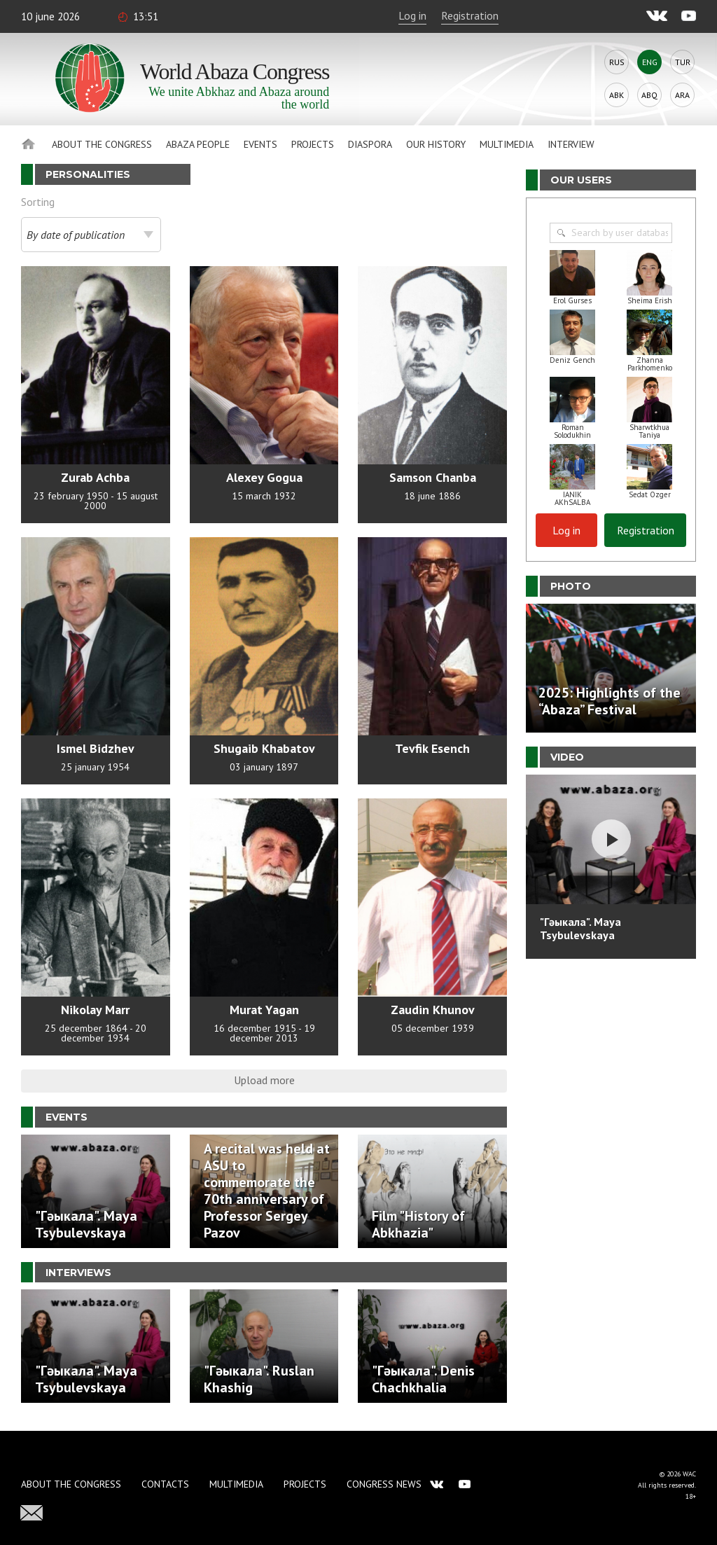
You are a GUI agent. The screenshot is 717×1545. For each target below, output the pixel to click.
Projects (312, 144)
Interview (571, 144)
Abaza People (198, 144)
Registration (470, 15)
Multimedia (507, 144)
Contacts (165, 1484)
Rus (617, 62)
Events (260, 144)
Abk (616, 95)
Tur (682, 62)
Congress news (384, 1484)
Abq (649, 95)
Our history (436, 144)
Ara (682, 95)
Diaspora (370, 144)
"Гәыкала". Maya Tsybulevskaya (580, 928)
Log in (412, 15)
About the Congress (102, 144)
